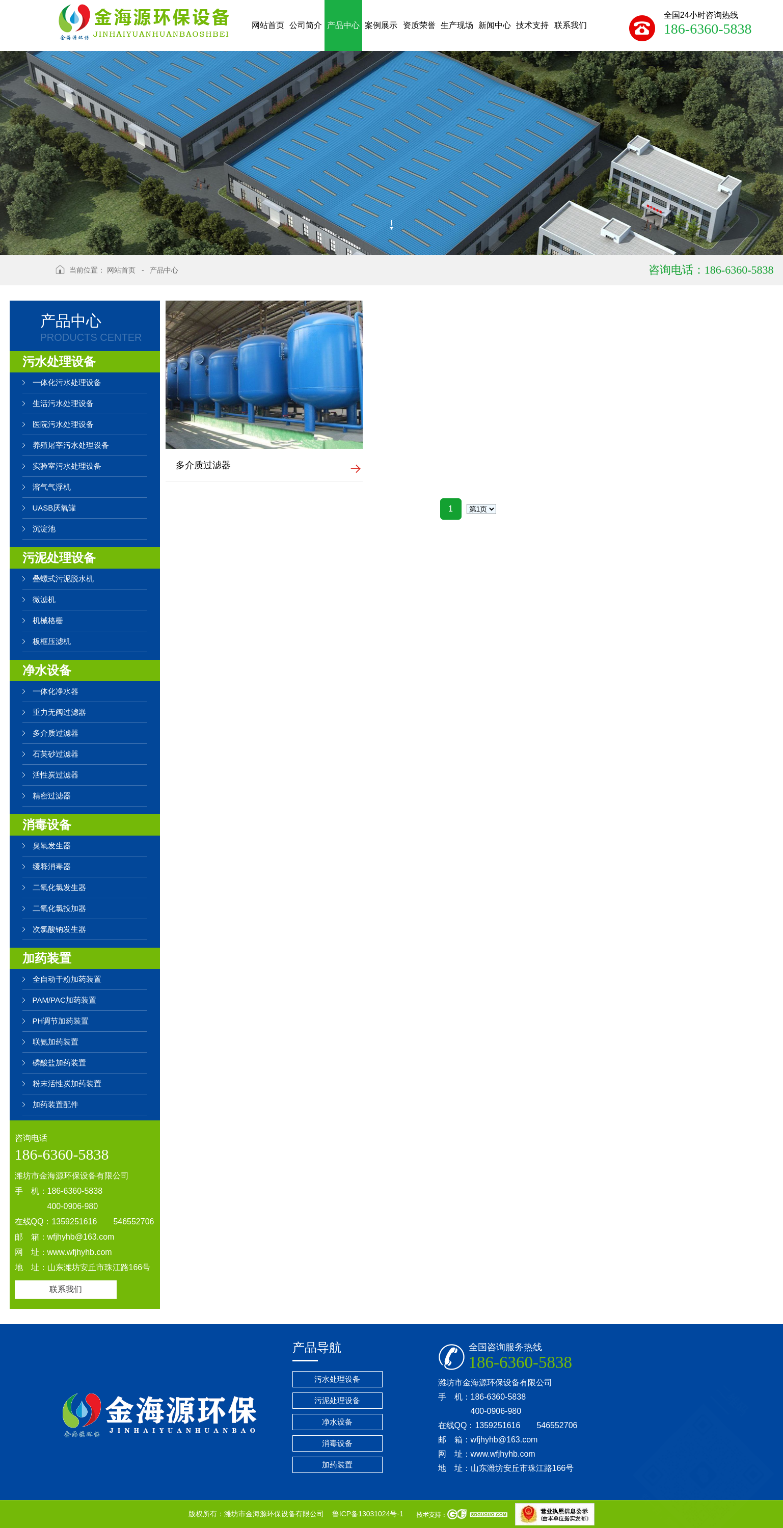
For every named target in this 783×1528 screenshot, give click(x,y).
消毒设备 (46, 825)
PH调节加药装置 (61, 1020)
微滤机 (44, 599)
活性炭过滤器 (55, 774)
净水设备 (46, 670)
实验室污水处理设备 (67, 466)
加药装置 (46, 958)
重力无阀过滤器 (59, 712)
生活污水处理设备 (63, 403)
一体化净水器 (55, 691)
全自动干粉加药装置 (67, 979)
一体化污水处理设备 (67, 382)
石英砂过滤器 (55, 753)
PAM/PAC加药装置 (64, 1000)
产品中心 (164, 270)
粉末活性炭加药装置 (67, 1083)
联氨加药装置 (55, 1041)
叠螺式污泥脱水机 (63, 578)
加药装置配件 (55, 1104)
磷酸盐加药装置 (59, 1062)
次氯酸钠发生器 (59, 929)
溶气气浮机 (52, 486)
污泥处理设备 (59, 558)
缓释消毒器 (52, 866)
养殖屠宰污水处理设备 (71, 445)
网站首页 (121, 270)
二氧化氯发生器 (59, 887)
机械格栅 (48, 620)
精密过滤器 (52, 795)
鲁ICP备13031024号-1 (369, 1514)
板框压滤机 (52, 641)
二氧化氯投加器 (59, 908)
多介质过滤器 (55, 733)
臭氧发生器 (52, 845)
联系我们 (65, 1289)
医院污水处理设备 (63, 424)
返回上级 (29, 277)
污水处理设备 (59, 361)
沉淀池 (44, 528)
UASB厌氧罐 (54, 507)
